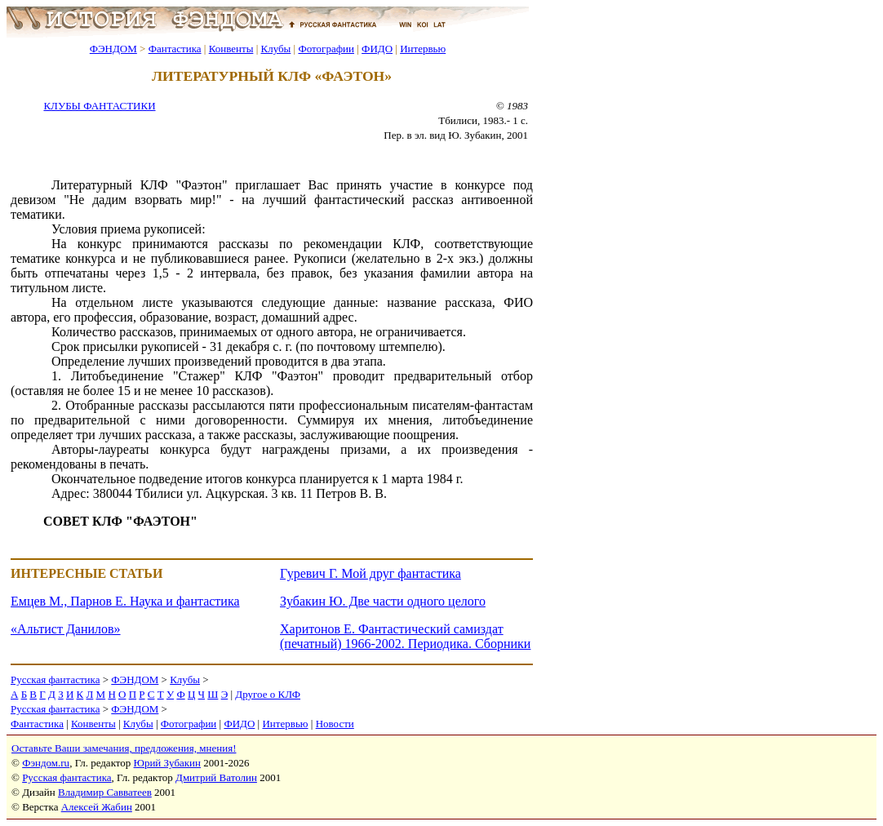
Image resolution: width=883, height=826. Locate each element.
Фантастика (175, 48)
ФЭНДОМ (113, 48)
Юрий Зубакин (167, 763)
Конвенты (231, 48)
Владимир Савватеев (105, 792)
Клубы (275, 48)
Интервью (423, 48)
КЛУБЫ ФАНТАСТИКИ (99, 106)
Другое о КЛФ (267, 694)
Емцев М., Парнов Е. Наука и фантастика (125, 601)
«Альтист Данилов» (66, 629)
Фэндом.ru (45, 763)
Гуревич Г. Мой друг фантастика (370, 573)
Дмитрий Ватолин (216, 777)
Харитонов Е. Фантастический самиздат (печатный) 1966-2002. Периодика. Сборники (405, 636)
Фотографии (326, 48)
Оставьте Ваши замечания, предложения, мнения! (123, 748)
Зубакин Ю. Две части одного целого (383, 601)
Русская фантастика (55, 679)
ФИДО (377, 48)
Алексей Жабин (96, 807)
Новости (335, 723)
